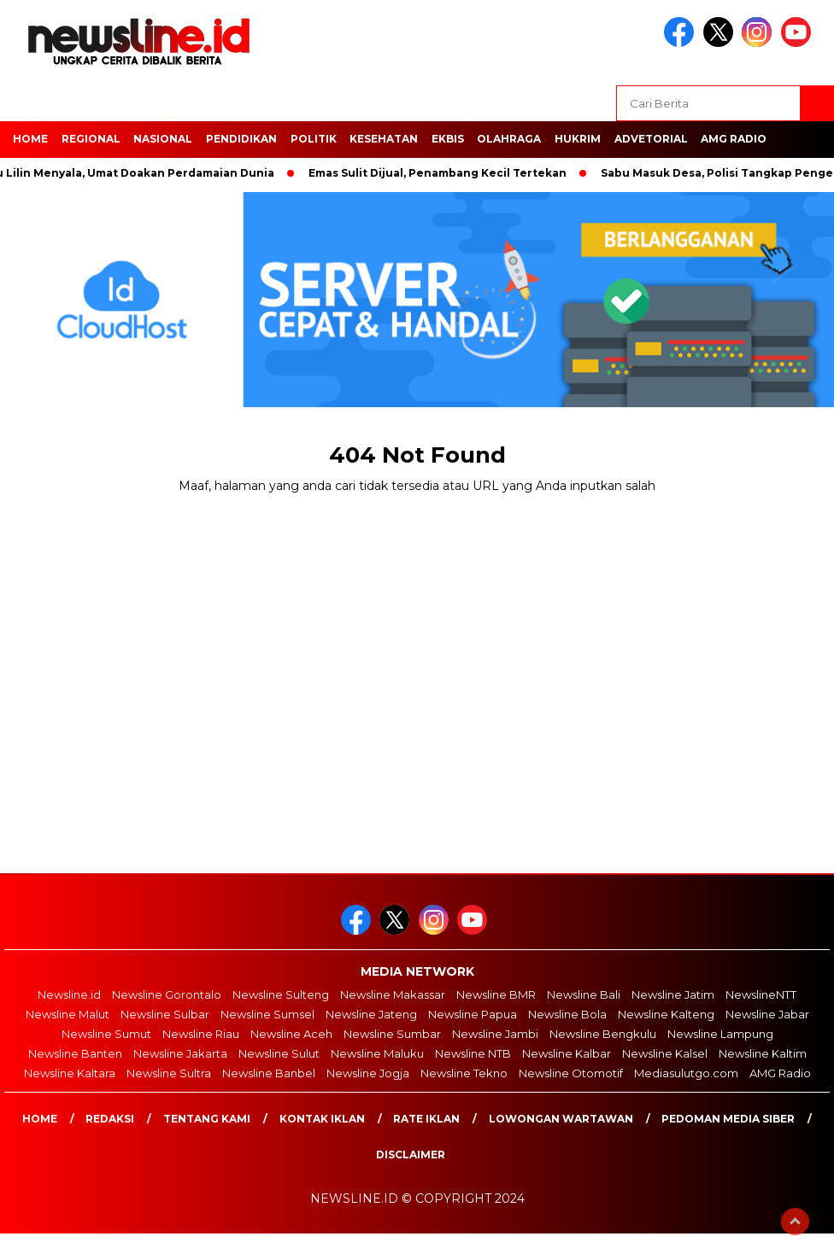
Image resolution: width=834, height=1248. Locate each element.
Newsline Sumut (106, 1034)
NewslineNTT (760, 994)
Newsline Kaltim (763, 1053)
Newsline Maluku (377, 1053)
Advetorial (651, 138)
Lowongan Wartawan (561, 1118)
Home (39, 1118)
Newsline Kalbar (566, 1053)
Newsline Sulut (279, 1053)
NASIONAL (162, 138)
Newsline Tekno (464, 1073)
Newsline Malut (67, 1014)
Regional (91, 138)
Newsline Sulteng (280, 994)
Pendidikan (241, 138)
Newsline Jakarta (180, 1053)
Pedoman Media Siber (728, 1118)
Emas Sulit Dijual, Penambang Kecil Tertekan (444, 172)
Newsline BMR (496, 994)
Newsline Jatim (672, 994)
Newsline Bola (567, 1014)
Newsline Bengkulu (602, 1034)
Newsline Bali (583, 994)
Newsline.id (69, 994)
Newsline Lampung (720, 1034)
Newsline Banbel (268, 1073)
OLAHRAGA (509, 138)
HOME (30, 138)
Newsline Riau (200, 1034)
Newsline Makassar (392, 994)
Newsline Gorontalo (166, 994)
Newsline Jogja (367, 1073)
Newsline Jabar (767, 1014)
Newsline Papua (472, 1014)
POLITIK (314, 138)
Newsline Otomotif (571, 1073)
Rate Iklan (426, 1118)
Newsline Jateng (371, 1014)
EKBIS (448, 138)
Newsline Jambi (495, 1034)
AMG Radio (733, 138)
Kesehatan (383, 138)
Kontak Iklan (322, 1118)
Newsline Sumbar (392, 1034)
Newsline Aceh (291, 1034)
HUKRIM (578, 138)
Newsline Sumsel (267, 1014)
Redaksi (109, 1118)
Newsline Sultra (168, 1073)
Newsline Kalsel (665, 1053)
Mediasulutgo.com (686, 1073)
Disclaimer (410, 1154)
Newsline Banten (75, 1053)
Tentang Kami (206, 1118)
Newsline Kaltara (69, 1073)
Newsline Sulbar (164, 1014)
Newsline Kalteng (666, 1014)
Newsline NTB (473, 1053)
